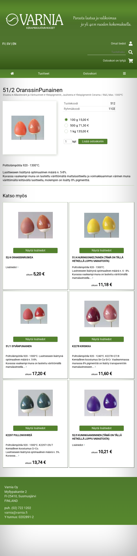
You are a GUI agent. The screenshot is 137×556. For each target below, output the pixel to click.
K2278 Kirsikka (81, 346)
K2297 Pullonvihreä (19, 435)
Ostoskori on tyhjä (118, 60)
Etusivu (7, 94)
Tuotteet (43, 73)
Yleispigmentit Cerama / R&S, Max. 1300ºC (99, 94)
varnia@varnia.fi (15, 512)
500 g (74, 125)
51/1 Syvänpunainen (19, 346)
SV (8, 44)
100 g (74, 120)
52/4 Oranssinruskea (19, 257)
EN (14, 44)
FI (3, 44)
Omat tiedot (122, 43)
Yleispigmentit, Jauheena (59, 94)
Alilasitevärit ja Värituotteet (29, 94)
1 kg (73, 131)
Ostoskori (90, 73)
